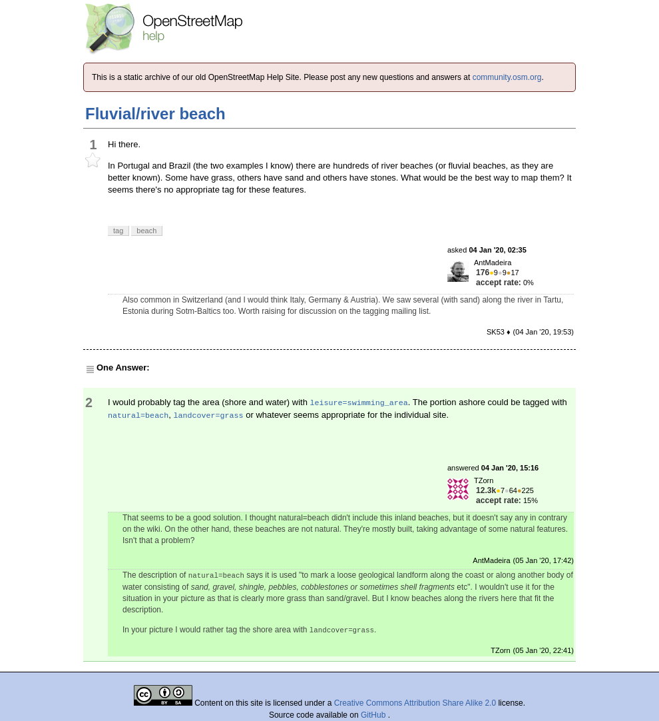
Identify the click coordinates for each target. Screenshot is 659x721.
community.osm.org (507, 77)
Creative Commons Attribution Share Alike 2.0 (415, 703)
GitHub (374, 715)
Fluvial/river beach (155, 114)
